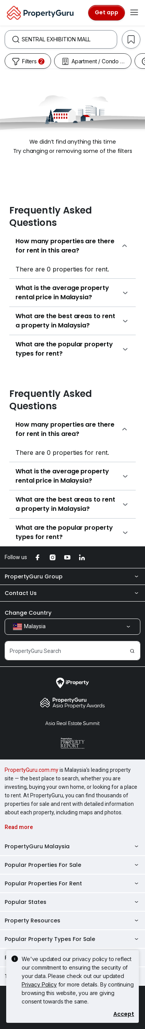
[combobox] (69, 39)
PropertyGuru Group (72, 576)
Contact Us (72, 593)
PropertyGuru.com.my (31, 770)
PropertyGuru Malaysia (72, 846)
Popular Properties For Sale (72, 865)
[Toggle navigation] (134, 13)
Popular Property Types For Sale (72, 939)
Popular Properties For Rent (72, 883)
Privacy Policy (39, 984)
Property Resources (72, 920)
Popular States (72, 902)
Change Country (28, 613)
